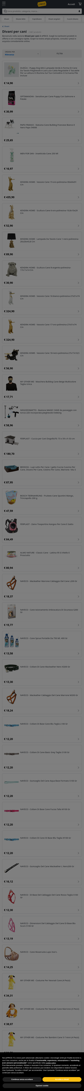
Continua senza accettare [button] (22, 1086)
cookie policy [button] (51, 1069)
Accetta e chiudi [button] (62, 1086)
